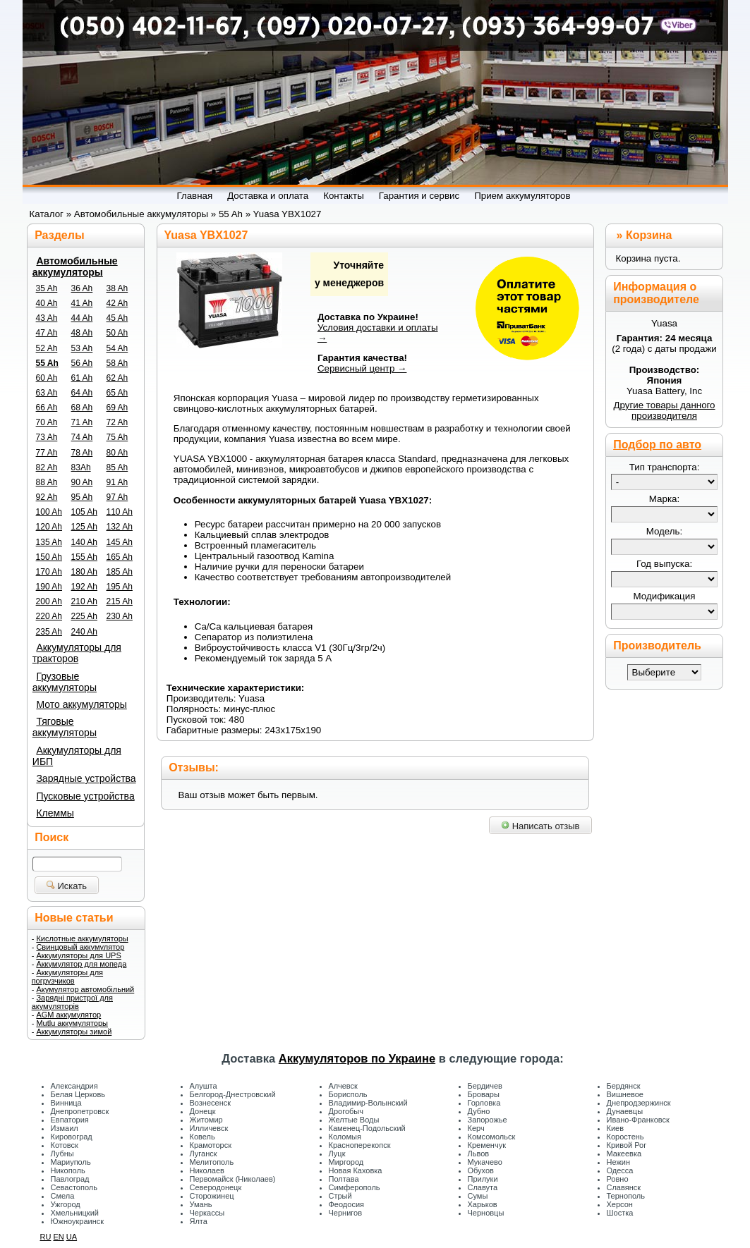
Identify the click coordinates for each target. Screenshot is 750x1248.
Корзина (649, 235)
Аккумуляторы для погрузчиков (67, 976)
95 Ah (82, 497)
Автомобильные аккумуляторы (75, 266)
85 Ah (117, 467)
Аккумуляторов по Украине (357, 1058)
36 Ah (82, 288)
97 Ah (117, 497)
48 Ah (82, 333)
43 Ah (47, 318)
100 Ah (49, 512)
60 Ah (47, 378)
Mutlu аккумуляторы (72, 1023)
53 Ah (82, 348)
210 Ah (84, 601)
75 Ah (117, 437)
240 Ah (84, 632)
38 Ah (117, 288)
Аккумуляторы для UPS (78, 955)
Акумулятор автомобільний (85, 989)
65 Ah (117, 393)
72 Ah (117, 422)
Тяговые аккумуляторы (64, 727)
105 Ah (84, 512)
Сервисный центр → (362, 368)
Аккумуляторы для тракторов (76, 653)
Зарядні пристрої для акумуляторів (72, 1001)
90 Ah (82, 482)
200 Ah (49, 601)
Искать (67, 886)
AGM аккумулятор (68, 1014)
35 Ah (47, 288)
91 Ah (117, 482)
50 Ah (117, 333)
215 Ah (120, 601)
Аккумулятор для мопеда (81, 964)
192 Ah (84, 587)
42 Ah (117, 303)
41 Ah (82, 303)
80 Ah (117, 453)
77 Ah (47, 453)
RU (46, 1236)
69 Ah (117, 407)
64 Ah (82, 393)
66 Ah (47, 407)
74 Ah (82, 437)
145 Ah (120, 542)
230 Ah (120, 616)
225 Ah (84, 616)
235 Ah (49, 632)
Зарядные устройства (85, 778)
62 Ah (117, 378)
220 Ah (49, 616)
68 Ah (82, 407)
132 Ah (120, 527)
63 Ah (47, 393)
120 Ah (49, 527)
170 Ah (49, 572)
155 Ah (84, 557)
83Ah (81, 467)
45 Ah (117, 318)
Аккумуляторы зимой (73, 1031)
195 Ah (120, 587)
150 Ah (49, 557)
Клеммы (54, 813)
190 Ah (49, 587)
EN (58, 1236)
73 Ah (47, 437)
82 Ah (47, 467)
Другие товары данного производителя (664, 410)
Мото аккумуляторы (81, 704)
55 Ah (47, 363)
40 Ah (47, 303)
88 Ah (47, 482)
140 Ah (84, 542)
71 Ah (82, 422)
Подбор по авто (657, 445)
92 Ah (47, 497)
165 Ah (120, 557)
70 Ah (47, 422)
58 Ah (117, 363)
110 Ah (120, 512)
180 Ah (84, 572)
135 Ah (49, 542)
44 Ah (82, 318)
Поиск (51, 837)
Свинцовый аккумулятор (80, 947)
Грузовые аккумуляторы (64, 682)
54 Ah (117, 348)
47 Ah (47, 333)
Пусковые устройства (85, 796)
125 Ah (84, 527)
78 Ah (82, 453)
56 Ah (82, 363)
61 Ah (82, 378)
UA (71, 1236)
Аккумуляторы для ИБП (76, 756)
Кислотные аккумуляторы (82, 938)
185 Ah (120, 572)
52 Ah (47, 348)
